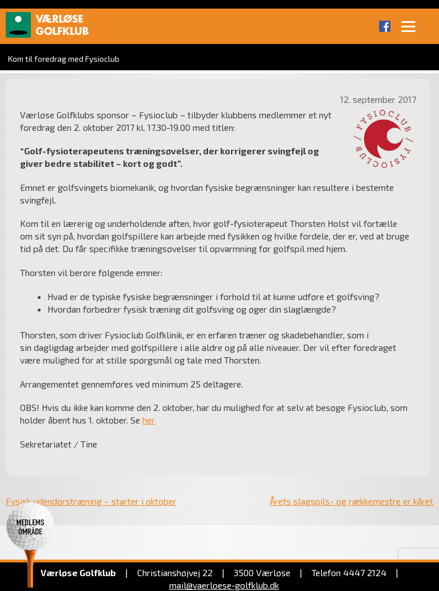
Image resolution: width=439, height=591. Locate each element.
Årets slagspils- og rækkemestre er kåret (351, 501)
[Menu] (408, 25)
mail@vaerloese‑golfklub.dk (223, 585)
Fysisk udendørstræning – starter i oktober (91, 501)
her (148, 419)
